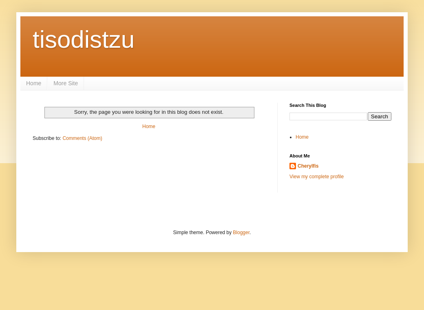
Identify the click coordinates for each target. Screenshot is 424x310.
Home (33, 83)
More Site (65, 83)
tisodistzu (84, 39)
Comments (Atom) (82, 138)
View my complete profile (316, 176)
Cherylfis (308, 166)
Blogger (241, 232)
